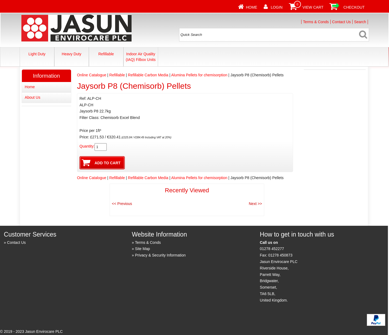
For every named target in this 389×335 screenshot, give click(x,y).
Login (277, 7)
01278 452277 (272, 249)
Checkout (354, 7)
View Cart (313, 7)
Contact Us (341, 22)
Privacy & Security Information (160, 255)
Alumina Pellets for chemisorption (199, 75)
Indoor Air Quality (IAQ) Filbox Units (141, 57)
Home (251, 7)
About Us (33, 97)
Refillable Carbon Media (148, 75)
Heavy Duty (71, 54)
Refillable (106, 54)
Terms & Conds (316, 22)
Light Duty (36, 54)
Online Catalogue (91, 75)
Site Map (142, 249)
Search (360, 22)
